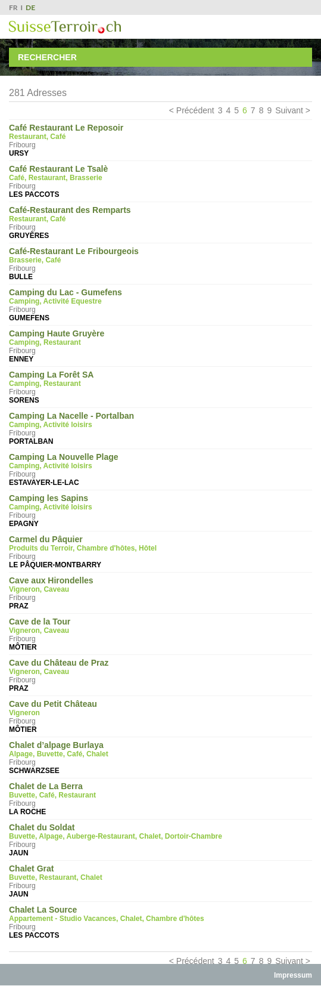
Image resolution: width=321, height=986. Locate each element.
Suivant (289, 110)
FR (13, 7)
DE (30, 7)
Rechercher (47, 57)
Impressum (293, 975)
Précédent (195, 110)
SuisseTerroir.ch (65, 27)
